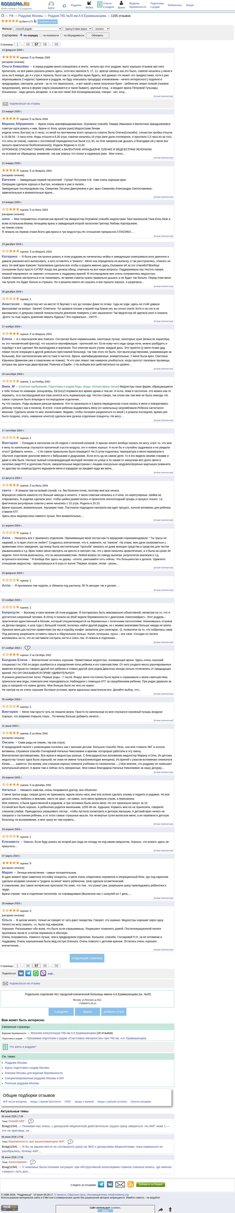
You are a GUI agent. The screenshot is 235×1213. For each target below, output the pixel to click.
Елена (7, 339)
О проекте (60, 1194)
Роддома (76, 5)
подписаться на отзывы (21, 103)
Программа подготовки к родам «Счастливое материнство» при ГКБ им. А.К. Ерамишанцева (86, 1038)
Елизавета (10, 842)
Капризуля (11, 612)
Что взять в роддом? (19, 1046)
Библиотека (175, 5)
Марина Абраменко (18, 124)
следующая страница (87, 958)
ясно (105, 1210)
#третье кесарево (141, 1101)
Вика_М (8, 386)
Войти (51, 8)
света (6, 490)
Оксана (8, 742)
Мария (7, 872)
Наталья (9, 790)
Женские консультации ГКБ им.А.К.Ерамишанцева (63, 1033)
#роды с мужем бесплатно (45, 1101)
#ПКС (68, 1101)
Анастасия (10, 304)
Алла (6, 585)
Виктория (10, 443)
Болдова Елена (14, 660)
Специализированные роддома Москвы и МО (34, 1078)
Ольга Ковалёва (15, 66)
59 (56, 44)
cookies (115, 1207)
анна (6, 219)
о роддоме (61, 1011)
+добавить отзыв (47, 21)
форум (87, 1011)
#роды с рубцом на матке (112, 1101)
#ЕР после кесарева (15, 1101)
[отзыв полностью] (163, 96)
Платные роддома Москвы (22, 1083)
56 (28, 44)
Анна (6, 538)
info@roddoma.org (118, 1194)
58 (45, 44)
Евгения (8, 180)
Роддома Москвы (16, 1062)
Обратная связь (77, 1194)
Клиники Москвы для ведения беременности (34, 1073)
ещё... (51, 973)
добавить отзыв (114, 1011)
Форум (190, 5)
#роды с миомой (84, 1101)
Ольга (7, 920)
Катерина (9, 256)
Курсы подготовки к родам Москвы (27, 1067)
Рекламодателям (97, 1194)
